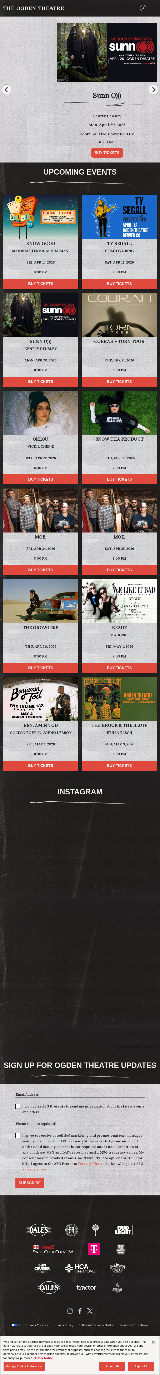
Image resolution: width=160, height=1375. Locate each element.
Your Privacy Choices (33, 1325)
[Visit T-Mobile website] (94, 1248)
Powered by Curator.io (135, 1047)
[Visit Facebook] (80, 1311)
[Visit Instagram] (70, 1311)
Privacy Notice (43, 1358)
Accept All (112, 1366)
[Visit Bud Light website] (123, 1229)
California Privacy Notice (96, 1325)
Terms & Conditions (133, 1325)
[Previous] (6, 89)
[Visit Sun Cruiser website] (42, 1268)
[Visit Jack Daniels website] (118, 1268)
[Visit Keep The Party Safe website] (121, 1248)
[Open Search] (143, 8)
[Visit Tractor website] (86, 1287)
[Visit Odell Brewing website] (96, 1229)
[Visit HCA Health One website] (80, 1268)
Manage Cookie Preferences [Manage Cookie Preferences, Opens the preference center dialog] (24, 1366)
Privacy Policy (34, 1169)
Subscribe (30, 1183)
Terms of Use (89, 1163)
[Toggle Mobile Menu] (151, 8)
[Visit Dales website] (49, 1287)
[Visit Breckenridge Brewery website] (72, 1229)
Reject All (141, 1366)
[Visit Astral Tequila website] (117, 1287)
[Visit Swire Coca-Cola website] (53, 1248)
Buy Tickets (60, 153)
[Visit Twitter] (90, 1311)
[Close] (153, 1342)
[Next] (153, 89)
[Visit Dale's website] (39, 1229)
